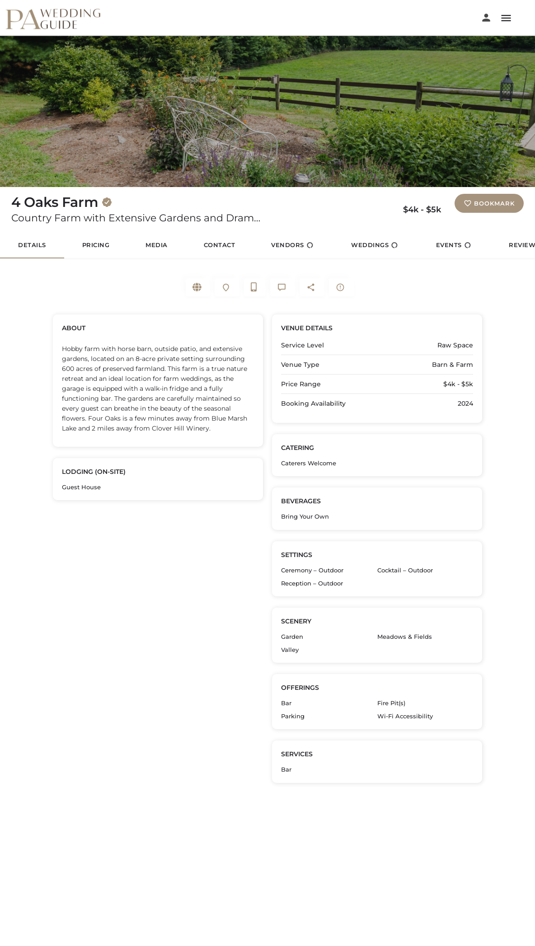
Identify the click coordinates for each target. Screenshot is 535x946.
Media (156, 244)
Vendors (292, 245)
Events (453, 245)
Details (32, 244)
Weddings (374, 245)
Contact (219, 244)
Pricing (96, 244)
